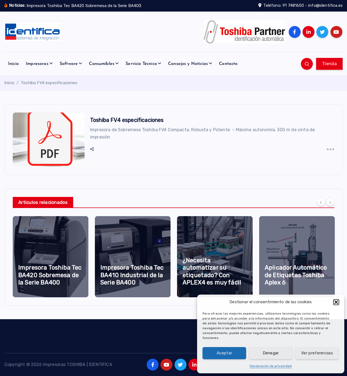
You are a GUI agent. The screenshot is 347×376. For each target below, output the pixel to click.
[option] (50, 256)
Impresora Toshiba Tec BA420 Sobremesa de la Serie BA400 (49, 275)
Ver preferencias (317, 353)
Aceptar (224, 353)
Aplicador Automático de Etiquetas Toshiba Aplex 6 (296, 275)
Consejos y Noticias (188, 64)
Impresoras (37, 64)
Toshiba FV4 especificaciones (49, 82)
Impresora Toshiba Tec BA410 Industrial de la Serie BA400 (131, 275)
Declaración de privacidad (271, 366)
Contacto (228, 64)
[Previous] (321, 202)
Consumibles (101, 64)
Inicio (13, 64)
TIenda (329, 63)
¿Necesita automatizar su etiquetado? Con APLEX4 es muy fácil (211, 271)
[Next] (330, 202)
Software (69, 64)
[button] (336, 302)
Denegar (271, 353)
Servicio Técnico (141, 64)
